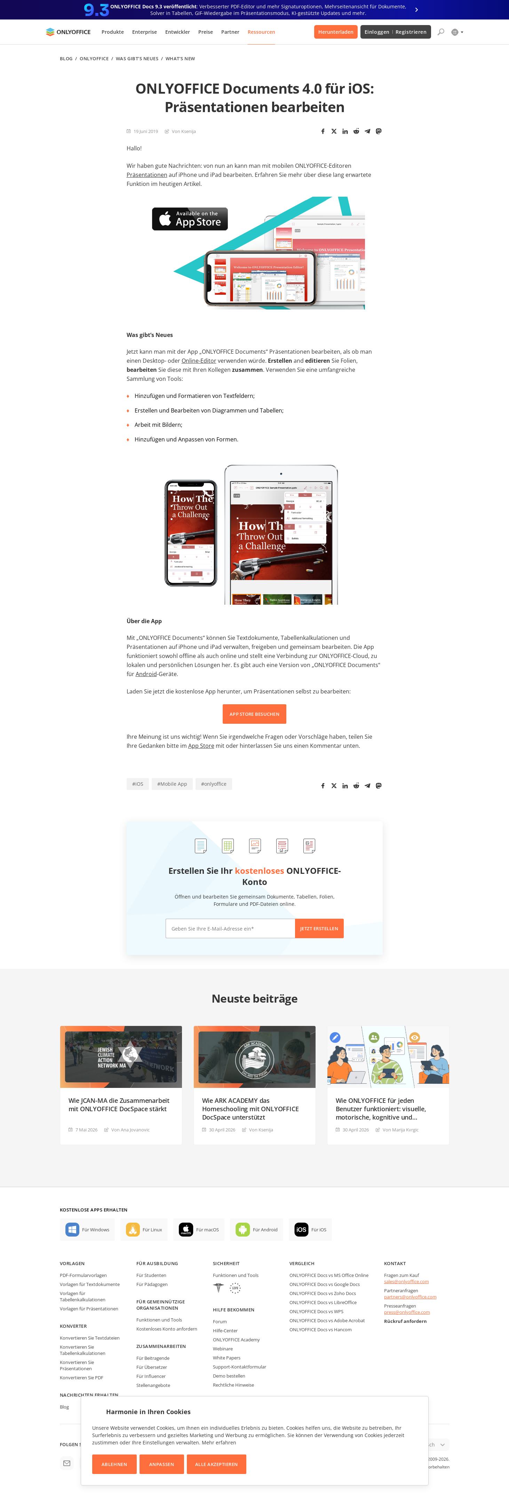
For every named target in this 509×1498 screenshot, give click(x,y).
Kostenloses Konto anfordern (166, 1329)
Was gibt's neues (137, 59)
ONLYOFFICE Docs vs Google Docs (324, 1284)
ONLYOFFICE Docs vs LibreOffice (323, 1302)
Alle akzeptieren (216, 1464)
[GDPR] (235, 1289)
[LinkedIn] (345, 131)
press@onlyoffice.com (407, 1312)
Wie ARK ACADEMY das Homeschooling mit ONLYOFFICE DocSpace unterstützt (250, 1108)
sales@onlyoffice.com (406, 1281)
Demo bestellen (229, 1376)
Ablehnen (114, 1464)
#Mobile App (172, 784)
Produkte (113, 32)
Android (146, 674)
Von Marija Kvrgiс (401, 1130)
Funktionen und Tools (159, 1320)
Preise (205, 32)
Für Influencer (151, 1376)
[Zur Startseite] (68, 32)
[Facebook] (323, 131)
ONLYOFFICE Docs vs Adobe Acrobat (327, 1320)
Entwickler (177, 32)
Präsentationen (147, 175)
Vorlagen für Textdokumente (90, 1284)
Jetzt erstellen (319, 928)
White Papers (226, 1358)
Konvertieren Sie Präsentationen (77, 1365)
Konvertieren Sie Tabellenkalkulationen (82, 1350)
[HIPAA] (218, 1289)
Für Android (265, 1229)
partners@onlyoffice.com (410, 1297)
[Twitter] (334, 131)
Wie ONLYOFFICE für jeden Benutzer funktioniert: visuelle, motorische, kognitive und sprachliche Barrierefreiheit (381, 1108)
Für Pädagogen (152, 1284)
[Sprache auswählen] (457, 32)
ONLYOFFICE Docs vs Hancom (320, 1329)
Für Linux (152, 1229)
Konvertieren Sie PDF (81, 1377)
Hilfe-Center (225, 1330)
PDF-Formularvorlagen (83, 1275)
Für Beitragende (152, 1358)
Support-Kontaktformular (239, 1367)
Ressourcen (261, 32)
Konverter (73, 1326)
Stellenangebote (153, 1385)
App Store (201, 746)
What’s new (180, 59)
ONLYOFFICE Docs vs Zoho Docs (322, 1293)
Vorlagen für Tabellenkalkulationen (82, 1296)
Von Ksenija (184, 131)
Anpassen (161, 1464)
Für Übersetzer (151, 1367)
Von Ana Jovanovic (130, 1130)
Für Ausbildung (157, 1263)
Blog (66, 59)
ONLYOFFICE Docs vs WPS (316, 1311)
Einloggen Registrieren (396, 32)
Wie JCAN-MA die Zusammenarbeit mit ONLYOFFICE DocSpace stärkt (119, 1104)
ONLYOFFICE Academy (236, 1339)
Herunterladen (335, 32)
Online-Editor (199, 360)
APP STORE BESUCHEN (254, 714)
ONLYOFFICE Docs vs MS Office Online (328, 1275)
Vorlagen (72, 1263)
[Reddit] (356, 131)
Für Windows (95, 1229)
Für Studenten (151, 1275)
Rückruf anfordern (405, 1321)
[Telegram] (367, 131)
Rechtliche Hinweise (233, 1385)
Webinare (223, 1349)
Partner (230, 32)
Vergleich (302, 1263)
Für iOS (318, 1229)
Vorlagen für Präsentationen (89, 1308)
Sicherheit (226, 1263)
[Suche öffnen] (441, 32)
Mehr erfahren (219, 1442)
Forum (220, 1321)
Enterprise (144, 32)
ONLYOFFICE (94, 59)
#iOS (137, 784)
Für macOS (207, 1229)
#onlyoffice (213, 784)
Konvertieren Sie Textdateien (90, 1338)
